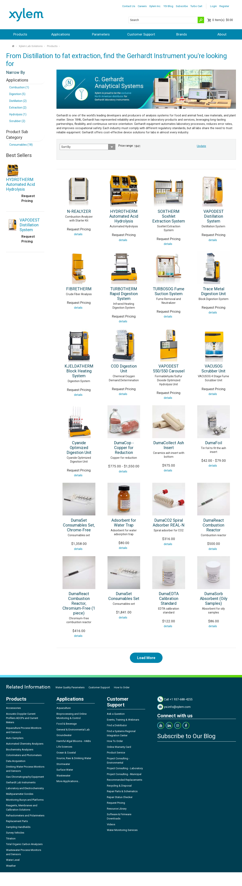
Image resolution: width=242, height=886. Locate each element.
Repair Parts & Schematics (122, 791)
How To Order (115, 741)
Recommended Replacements (124, 779)
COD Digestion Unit (124, 368)
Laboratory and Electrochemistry (25, 788)
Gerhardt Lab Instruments (20, 782)
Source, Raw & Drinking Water (73, 758)
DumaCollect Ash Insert (168, 445)
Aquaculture (63, 707)
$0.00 (222, 20)
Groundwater (64, 735)
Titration (11, 838)
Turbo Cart (196, 6)
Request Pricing (116, 802)
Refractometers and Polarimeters (25, 815)
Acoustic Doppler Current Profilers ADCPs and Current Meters (22, 718)
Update (201, 146)
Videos (111, 824)
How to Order (121, 687)
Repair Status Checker (119, 797)
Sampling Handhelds (18, 827)
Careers (142, 6)
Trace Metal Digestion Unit (213, 291)
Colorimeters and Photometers (24, 755)
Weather (11, 865)
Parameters (101, 34)
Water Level (13, 859)
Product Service (116, 752)
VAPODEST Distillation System (213, 216)
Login (213, 6)
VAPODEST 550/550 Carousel (169, 368)
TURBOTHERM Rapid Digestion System (124, 293)
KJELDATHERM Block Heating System (79, 371)
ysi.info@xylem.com (177, 707)
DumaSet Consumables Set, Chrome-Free (79, 525)
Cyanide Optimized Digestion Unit (79, 447)
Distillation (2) (18, 100)
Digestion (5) (17, 94)
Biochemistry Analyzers (19, 749)
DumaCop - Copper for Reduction (124, 447)
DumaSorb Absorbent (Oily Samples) (213, 598)
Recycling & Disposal (119, 785)
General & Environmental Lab (73, 729)
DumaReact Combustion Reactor (213, 525)
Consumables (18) (21, 144)
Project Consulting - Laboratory (125, 768)
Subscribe (182, 6)
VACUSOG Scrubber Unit (213, 368)
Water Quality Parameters (69, 687)
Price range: (126, 145)
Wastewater (63, 775)
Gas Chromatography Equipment (25, 776)
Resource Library (116, 808)
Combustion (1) (19, 87)
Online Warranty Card (119, 746)
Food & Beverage (66, 723)
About (221, 34)
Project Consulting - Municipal (124, 774)
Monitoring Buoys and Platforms (25, 799)
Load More (146, 658)
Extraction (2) (17, 107)
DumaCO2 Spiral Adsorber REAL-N (169, 523)
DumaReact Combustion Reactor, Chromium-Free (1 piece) (79, 603)
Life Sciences (64, 746)
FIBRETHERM (79, 288)
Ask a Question (116, 713)
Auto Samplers (14, 738)
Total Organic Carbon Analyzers (24, 844)
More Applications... (68, 781)
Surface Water (64, 769)
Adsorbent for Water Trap (123, 523)
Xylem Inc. (155, 6)
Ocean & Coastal (66, 752)
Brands (181, 34)
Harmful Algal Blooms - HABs (73, 741)
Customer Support (141, 34)
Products (20, 34)
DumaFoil (213, 442)
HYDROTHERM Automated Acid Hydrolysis (123, 216)
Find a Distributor (117, 725)
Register (224, 6)
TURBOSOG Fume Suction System (168, 291)
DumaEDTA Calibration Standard (169, 598)
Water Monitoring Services (122, 830)
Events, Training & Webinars (123, 719)
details (78, 234)
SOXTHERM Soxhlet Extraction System (168, 216)
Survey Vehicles (15, 832)
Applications (60, 34)
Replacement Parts (17, 821)
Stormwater (63, 764)
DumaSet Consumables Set (123, 596)
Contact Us (128, 6)
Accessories (13, 707)
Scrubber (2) (17, 121)
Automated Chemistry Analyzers (24, 743)
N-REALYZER (79, 211)
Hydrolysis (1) (17, 114)
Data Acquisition (15, 761)
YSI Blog (168, 6)
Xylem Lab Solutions (31, 46)
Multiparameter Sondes (19, 793)
